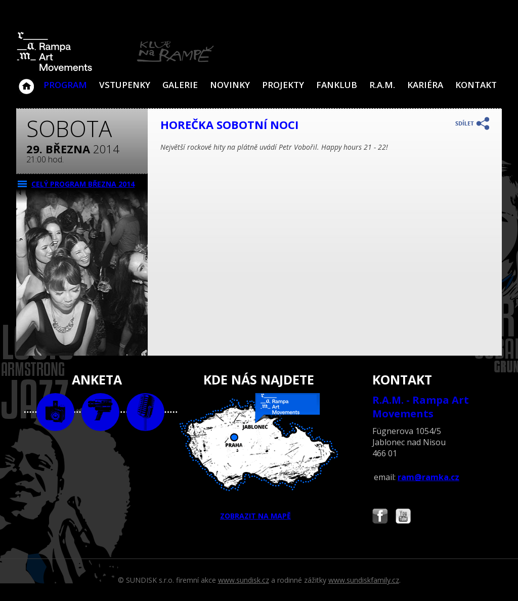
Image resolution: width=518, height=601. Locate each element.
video (100, 412)
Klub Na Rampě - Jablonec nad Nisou (26, 81)
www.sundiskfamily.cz (363, 580)
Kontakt (476, 85)
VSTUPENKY (124, 85)
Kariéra (425, 85)
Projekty (283, 85)
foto (55, 412)
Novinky (230, 85)
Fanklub (336, 85)
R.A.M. (382, 85)
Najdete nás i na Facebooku (379, 517)
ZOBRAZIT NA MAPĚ (259, 457)
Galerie (180, 85)
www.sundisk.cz (243, 580)
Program (65, 85)
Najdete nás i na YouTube (403, 517)
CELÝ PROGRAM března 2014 (83, 184)
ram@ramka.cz (428, 477)
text (145, 412)
